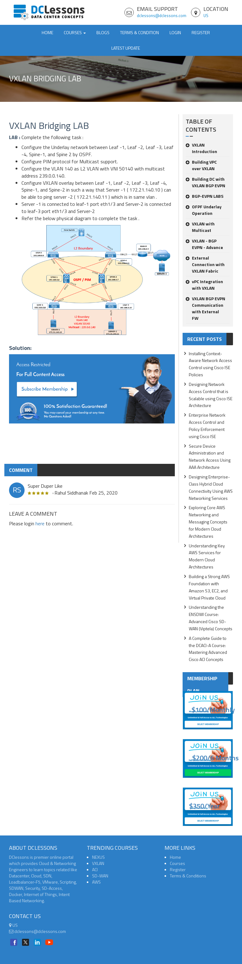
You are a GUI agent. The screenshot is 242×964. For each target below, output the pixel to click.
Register (201, 32)
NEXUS (98, 857)
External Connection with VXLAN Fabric (205, 264)
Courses (177, 863)
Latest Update (125, 48)
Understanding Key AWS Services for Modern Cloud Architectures (207, 556)
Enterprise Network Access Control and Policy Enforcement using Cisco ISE (207, 426)
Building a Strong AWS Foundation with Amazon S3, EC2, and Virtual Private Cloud (209, 587)
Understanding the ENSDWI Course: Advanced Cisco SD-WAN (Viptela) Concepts (210, 618)
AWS (96, 882)
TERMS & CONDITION (139, 32)
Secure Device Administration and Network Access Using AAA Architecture (209, 457)
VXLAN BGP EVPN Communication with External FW (205, 308)
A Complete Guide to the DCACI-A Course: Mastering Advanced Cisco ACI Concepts (208, 649)
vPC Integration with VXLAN (204, 284)
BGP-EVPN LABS (204, 196)
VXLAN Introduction (201, 148)
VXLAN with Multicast (200, 226)
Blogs (102, 32)
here (39, 523)
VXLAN (98, 863)
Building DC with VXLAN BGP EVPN (205, 182)
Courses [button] (75, 32)
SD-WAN (100, 875)
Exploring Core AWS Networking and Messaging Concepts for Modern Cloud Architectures (208, 521)
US (205, 15)
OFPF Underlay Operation (203, 209)
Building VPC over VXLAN (201, 165)
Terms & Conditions (188, 875)
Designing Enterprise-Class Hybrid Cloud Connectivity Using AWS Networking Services (211, 487)
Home (47, 32)
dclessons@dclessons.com (161, 15)
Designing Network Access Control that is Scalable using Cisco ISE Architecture (210, 395)
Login (175, 32)
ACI (95, 869)
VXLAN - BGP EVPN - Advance (204, 244)
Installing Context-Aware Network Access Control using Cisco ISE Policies (210, 364)
